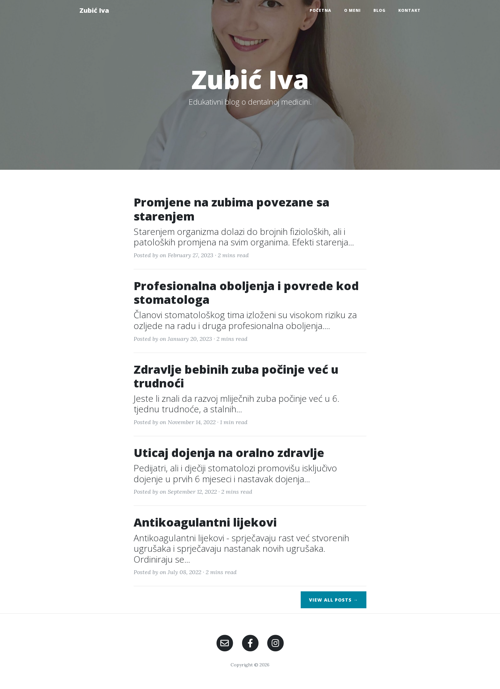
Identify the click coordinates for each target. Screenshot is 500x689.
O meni (352, 10)
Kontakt (409, 10)
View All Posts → (333, 600)
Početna (320, 10)
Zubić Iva (94, 10)
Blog (379, 10)
